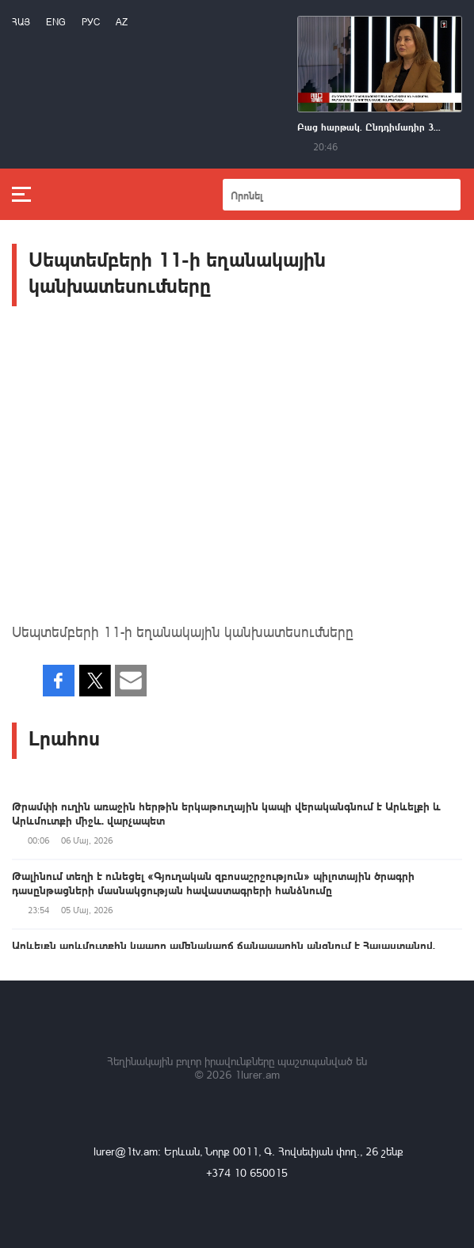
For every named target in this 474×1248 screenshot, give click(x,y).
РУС (91, 22)
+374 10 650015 (247, 1172)
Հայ (21, 22)
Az (122, 22)
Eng (56, 22)
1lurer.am (257, 1074)
